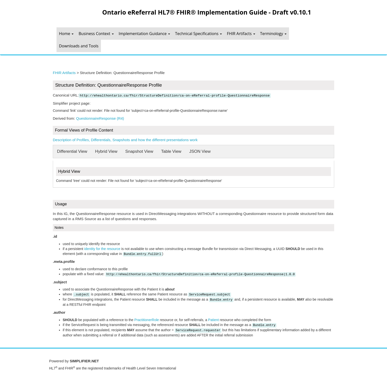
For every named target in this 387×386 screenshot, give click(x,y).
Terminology (273, 33)
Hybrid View (106, 151)
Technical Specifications (198, 33)
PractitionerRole (146, 320)
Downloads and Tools (78, 46)
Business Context (96, 33)
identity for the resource (102, 249)
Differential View (72, 151)
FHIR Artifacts (241, 33)
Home (66, 33)
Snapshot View (139, 151)
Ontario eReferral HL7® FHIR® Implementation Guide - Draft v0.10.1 (206, 12)
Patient (213, 320)
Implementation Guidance (144, 33)
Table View (171, 151)
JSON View (200, 151)
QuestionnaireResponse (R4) (100, 118)
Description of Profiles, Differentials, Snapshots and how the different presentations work (125, 140)
